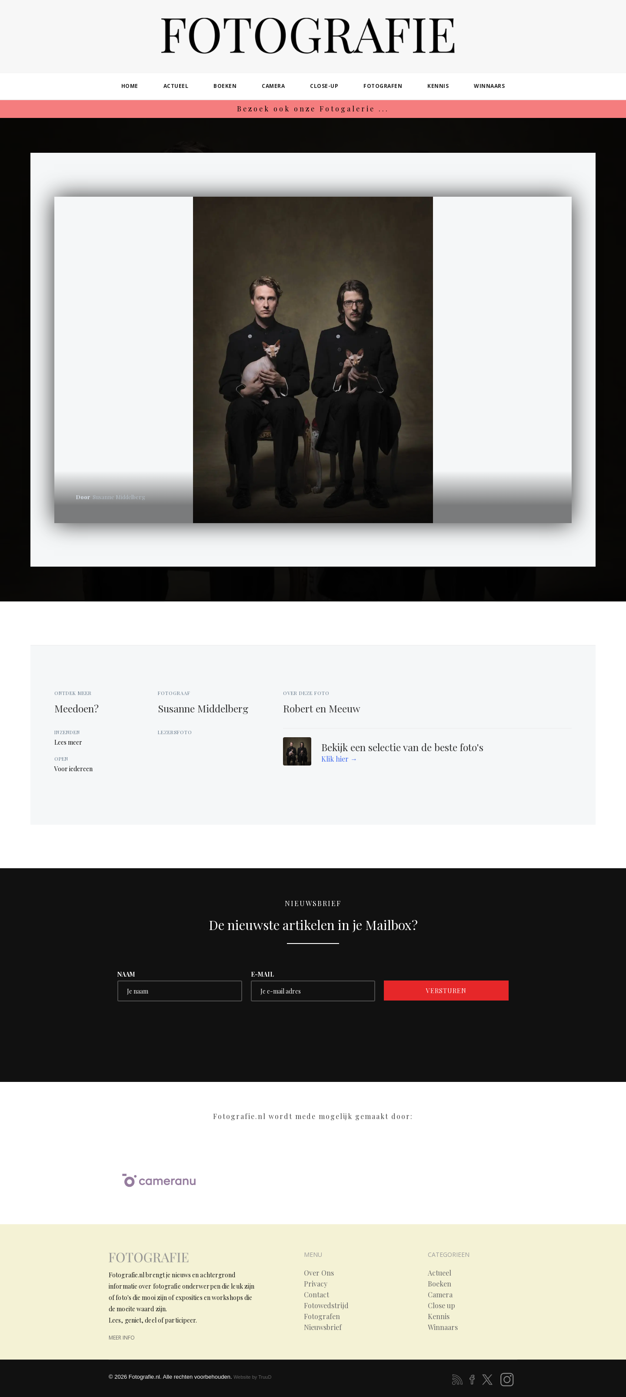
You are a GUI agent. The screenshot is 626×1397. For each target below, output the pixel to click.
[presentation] (183, 1027)
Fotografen (322, 1316)
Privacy (315, 1283)
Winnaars (443, 1327)
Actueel (439, 1273)
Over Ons (319, 1273)
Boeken (439, 1283)
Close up (441, 1305)
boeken (224, 86)
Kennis (439, 1316)
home (129, 86)
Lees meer (68, 742)
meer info (122, 1337)
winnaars (489, 86)
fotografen (382, 86)
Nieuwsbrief (323, 1327)
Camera (440, 1294)
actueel (176, 86)
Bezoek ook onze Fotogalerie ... (313, 108)
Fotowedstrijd (326, 1305)
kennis (438, 86)
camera (273, 86)
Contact (316, 1294)
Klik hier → (339, 758)
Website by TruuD (252, 1377)
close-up (324, 86)
